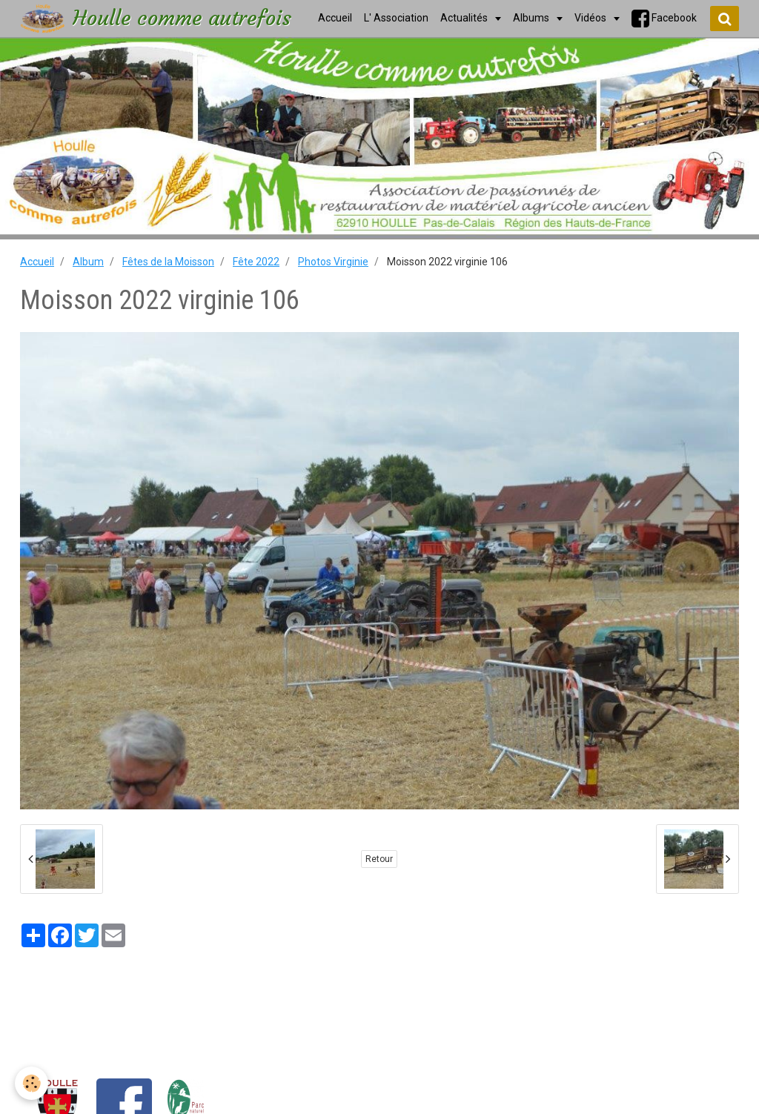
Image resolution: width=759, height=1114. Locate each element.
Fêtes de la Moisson (168, 262)
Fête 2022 (256, 262)
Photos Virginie (333, 262)
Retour (379, 859)
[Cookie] (31, 1083)
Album (88, 262)
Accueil (37, 262)
